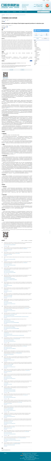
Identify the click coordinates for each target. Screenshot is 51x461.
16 (8, 118)
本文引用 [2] (5, 286)
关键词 (35, 42)
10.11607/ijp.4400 (27, 431)
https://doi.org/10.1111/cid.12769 (8, 285)
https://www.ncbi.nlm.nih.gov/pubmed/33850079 (10, 244)
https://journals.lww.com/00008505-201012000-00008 (10, 279)
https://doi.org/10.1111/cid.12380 (8, 309)
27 (14, 160)
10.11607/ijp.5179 (25, 248)
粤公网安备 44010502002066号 (27, 453)
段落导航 (37, 38)
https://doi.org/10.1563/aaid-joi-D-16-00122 (9, 315)
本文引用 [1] (5, 246)
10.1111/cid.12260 (10, 295)
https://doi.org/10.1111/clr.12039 (8, 403)
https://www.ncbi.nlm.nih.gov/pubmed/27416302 (10, 397)
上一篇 (11, 69)
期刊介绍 (8, 11)
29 (28, 166)
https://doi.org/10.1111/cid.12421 (8, 302)
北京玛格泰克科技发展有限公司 (31, 459)
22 (26, 138)
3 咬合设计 (35, 57)
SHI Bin (10, 25)
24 (30, 142)
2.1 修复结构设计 (37, 52)
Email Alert (48, 0)
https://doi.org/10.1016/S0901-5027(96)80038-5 (9, 327)
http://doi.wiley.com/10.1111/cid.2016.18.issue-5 (9, 310)
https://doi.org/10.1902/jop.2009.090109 (9, 271)
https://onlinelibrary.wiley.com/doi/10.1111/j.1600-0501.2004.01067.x (12, 440)
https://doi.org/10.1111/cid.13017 (8, 347)
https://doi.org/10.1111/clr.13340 (8, 422)
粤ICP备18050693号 (34, 453)
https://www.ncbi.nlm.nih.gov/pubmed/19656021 (10, 272)
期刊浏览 (14, 11)
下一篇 (22, 69)
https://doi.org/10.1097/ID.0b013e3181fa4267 (9, 278)
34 (24, 204)
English (26, 11)
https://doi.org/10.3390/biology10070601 (9, 354)
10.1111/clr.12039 (20, 402)
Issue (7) (11, 14)
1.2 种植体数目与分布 (37, 48)
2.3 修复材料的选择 (37, 54)
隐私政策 (5, 453)
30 (29, 166)
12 (10, 110)
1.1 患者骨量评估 (37, 47)
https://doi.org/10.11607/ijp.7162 (8, 371)
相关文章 (45, 38)
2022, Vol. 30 (7, 14)
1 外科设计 (35, 46)
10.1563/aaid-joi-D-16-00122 (13, 314)
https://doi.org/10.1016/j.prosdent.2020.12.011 (9, 416)
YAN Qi (7, 25)
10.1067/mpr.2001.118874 (17, 338)
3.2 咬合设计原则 (37, 59)
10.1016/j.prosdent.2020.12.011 (7, 415)
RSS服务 (44, 0)
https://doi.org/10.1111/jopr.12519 (8, 396)
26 (16, 152)
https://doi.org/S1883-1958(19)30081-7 (8, 409)
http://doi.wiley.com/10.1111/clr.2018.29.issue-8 (9, 423)
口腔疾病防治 (3, 14)
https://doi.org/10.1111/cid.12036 (8, 365)
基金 (34, 64)
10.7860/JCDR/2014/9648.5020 (16, 443)
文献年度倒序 (25, 240)
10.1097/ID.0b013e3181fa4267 (7, 277)
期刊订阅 (20, 11)
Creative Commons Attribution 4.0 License (31, 455)
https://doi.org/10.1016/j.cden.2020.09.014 (9, 321)
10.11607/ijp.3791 (25, 262)
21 (15, 137)
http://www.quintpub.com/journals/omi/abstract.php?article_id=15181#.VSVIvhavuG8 (14, 335)
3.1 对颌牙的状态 (37, 58)
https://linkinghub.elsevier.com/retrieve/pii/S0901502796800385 (11, 328)
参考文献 (35, 63)
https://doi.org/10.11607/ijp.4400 (8, 432)
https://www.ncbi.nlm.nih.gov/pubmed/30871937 (10, 410)
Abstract (35, 41)
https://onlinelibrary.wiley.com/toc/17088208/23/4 (10, 348)
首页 (3, 11)
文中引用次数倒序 (30, 240)
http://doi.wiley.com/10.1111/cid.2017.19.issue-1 (9, 303)
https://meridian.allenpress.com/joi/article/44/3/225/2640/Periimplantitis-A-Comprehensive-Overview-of (16, 316)
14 (19, 111)
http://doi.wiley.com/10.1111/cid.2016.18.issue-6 (9, 378)
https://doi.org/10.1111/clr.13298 (8, 254)
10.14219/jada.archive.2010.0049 (8, 388)
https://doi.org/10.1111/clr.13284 (8, 384)
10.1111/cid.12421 (6, 301)
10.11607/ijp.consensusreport (7, 358)
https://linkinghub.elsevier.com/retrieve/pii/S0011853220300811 (11, 322)
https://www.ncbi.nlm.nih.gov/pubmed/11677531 (10, 341)
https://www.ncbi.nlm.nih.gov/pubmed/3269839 (9, 259)
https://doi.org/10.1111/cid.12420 (8, 377)
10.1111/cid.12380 (26, 308)
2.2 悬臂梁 (36, 53)
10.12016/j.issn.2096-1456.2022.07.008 (20, 14)
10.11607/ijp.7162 (27, 370)
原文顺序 (22, 240)
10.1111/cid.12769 (6, 284)
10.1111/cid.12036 (11, 364)
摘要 (34, 40)
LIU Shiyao (3, 25)
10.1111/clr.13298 (17, 253)
